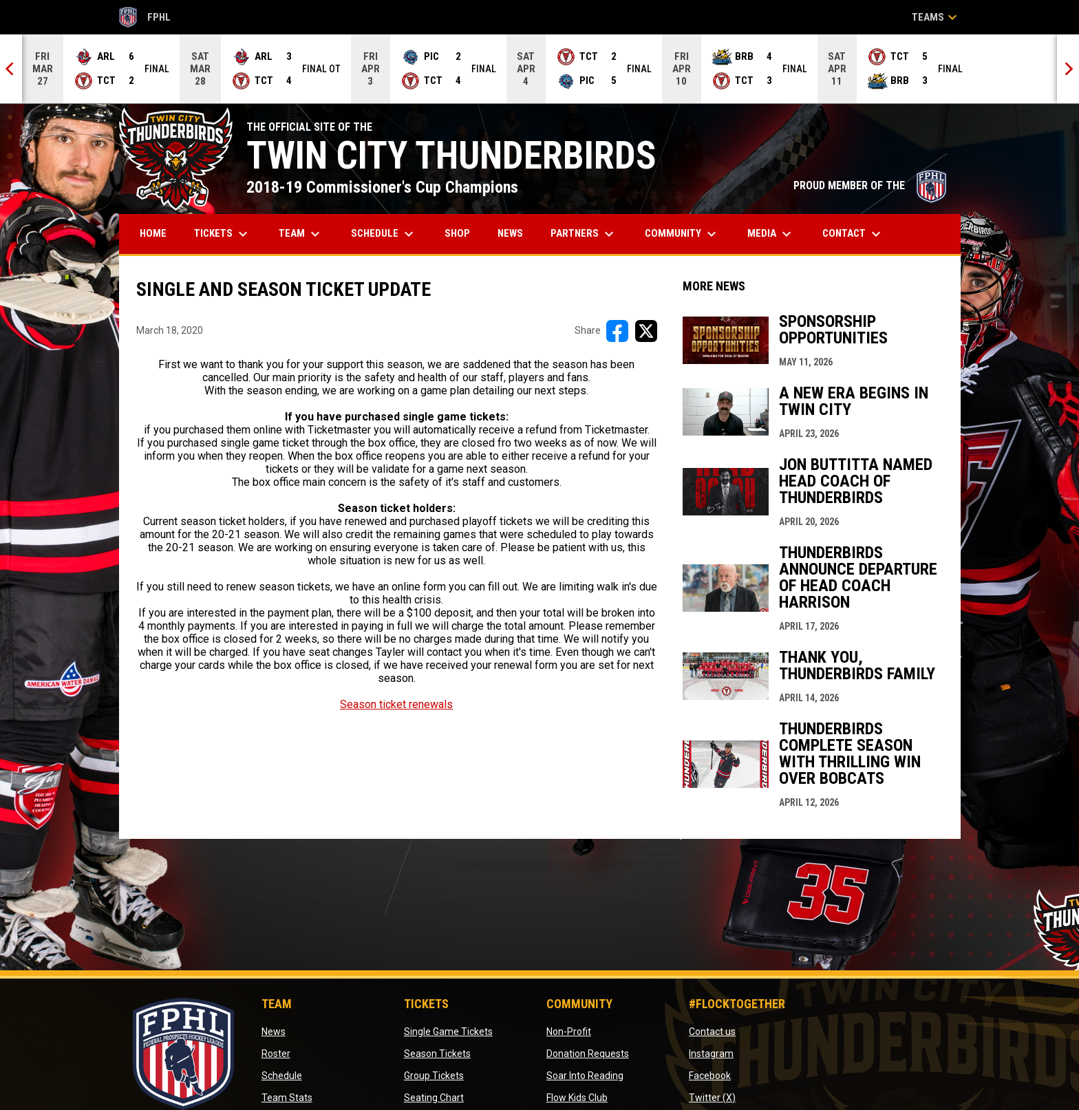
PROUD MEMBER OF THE (870, 185)
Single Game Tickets (448, 1031)
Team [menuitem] (301, 234)
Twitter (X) (712, 1097)
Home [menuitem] (153, 233)
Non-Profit (568, 1031)
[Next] (1068, 68)
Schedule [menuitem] (384, 234)
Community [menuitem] (682, 234)
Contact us (712, 1031)
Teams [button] (936, 17)
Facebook (710, 1075)
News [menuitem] (510, 233)
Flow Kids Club (577, 1097)
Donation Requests (587, 1053)
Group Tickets (434, 1075)
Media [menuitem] (771, 234)
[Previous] (11, 68)
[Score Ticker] (539, 68)
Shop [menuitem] (462, 232)
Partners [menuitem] (584, 234)
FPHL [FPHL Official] (145, 17)
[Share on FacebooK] (617, 331)
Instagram (711, 1053)
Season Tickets (437, 1053)
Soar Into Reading (584, 1075)
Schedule (281, 1075)
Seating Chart (434, 1097)
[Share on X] (646, 331)
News (273, 1031)
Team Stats (286, 1097)
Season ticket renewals (396, 704)
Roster (275, 1053)
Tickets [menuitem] (222, 234)
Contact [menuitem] (853, 234)
